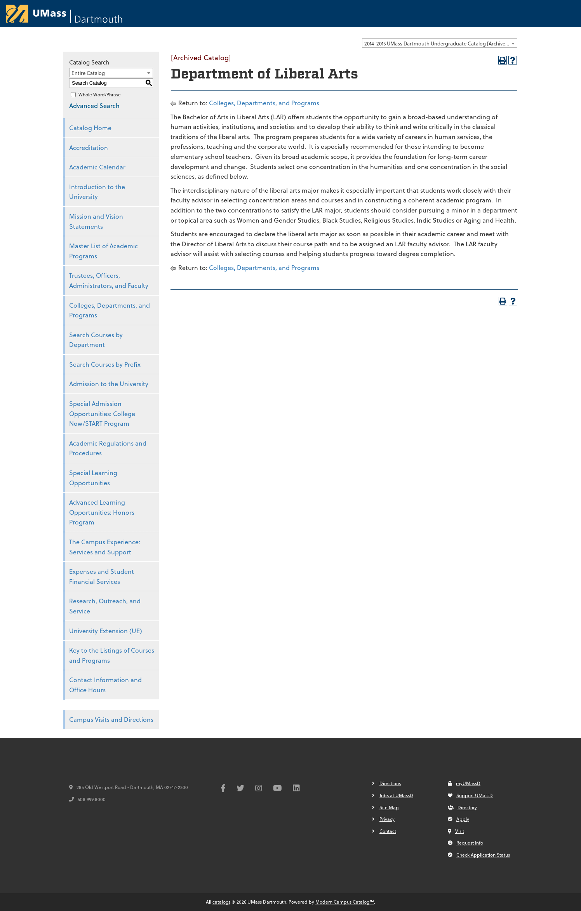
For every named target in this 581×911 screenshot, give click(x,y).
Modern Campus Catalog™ (344, 901)
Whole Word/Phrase (99, 94)
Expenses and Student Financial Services (101, 576)
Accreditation (88, 147)
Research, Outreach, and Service (105, 605)
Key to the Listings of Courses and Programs (111, 655)
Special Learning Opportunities (93, 477)
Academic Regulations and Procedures (107, 448)
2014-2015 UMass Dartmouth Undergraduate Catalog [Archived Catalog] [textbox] (440, 43)
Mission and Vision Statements (96, 221)
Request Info (465, 842)
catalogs (221, 901)
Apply (458, 818)
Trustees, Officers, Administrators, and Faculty (108, 280)
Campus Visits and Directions (111, 719)
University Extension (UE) (105, 630)
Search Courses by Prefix (105, 364)
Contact (387, 830)
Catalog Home (90, 127)
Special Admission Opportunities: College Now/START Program (102, 413)
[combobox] (439, 43)
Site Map (389, 807)
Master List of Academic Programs (103, 250)
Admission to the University (108, 383)
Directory (462, 807)
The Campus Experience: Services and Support (104, 546)
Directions (390, 783)
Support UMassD (470, 795)
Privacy (387, 818)
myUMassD (464, 783)
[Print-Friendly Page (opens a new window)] (502, 60)
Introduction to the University (97, 191)
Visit (456, 830)
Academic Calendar (97, 166)
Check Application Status (479, 854)
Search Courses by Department (96, 339)
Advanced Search (94, 105)
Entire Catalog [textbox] (88, 73)
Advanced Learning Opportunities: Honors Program (101, 512)
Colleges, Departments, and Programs (109, 310)
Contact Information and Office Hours (105, 684)
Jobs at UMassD (396, 795)
